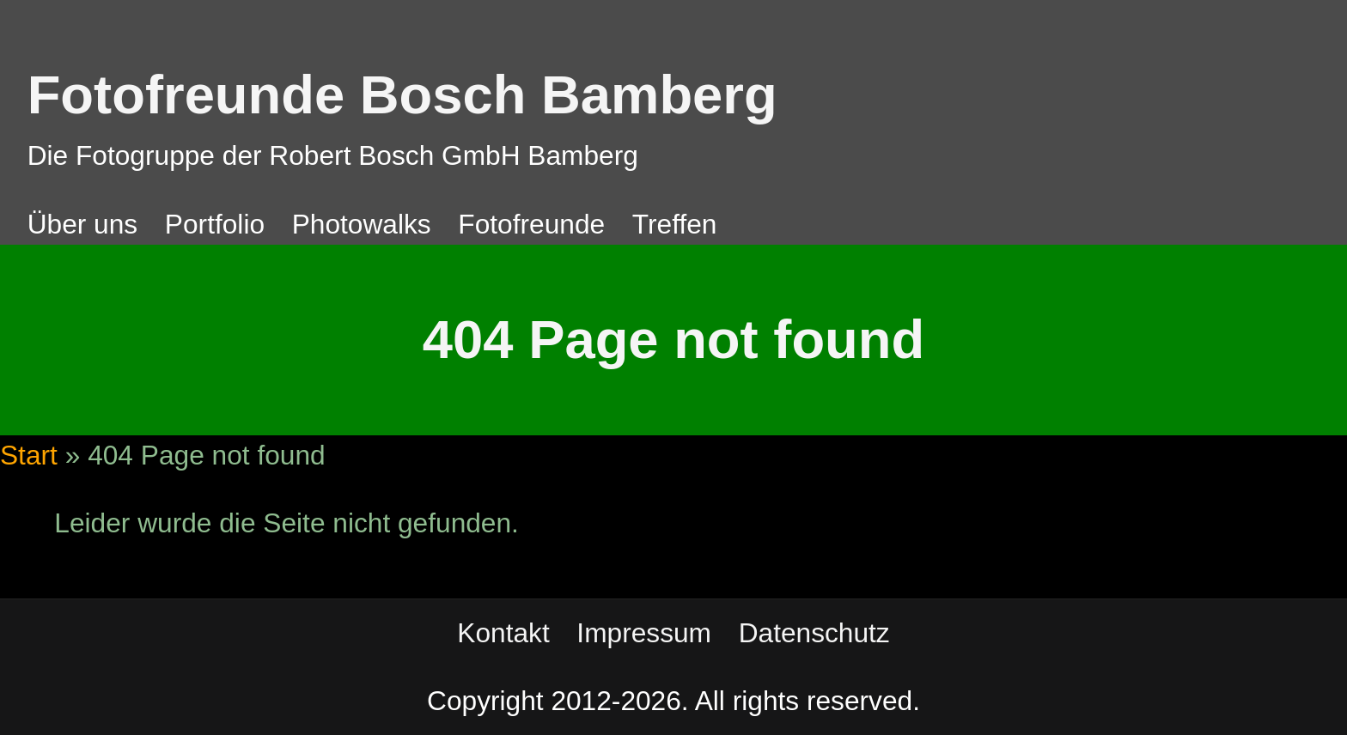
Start (29, 455)
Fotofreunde (531, 224)
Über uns (82, 224)
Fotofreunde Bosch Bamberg (402, 94)
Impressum (643, 632)
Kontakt (503, 632)
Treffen (674, 224)
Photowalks (361, 224)
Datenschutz (814, 632)
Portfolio (215, 224)
